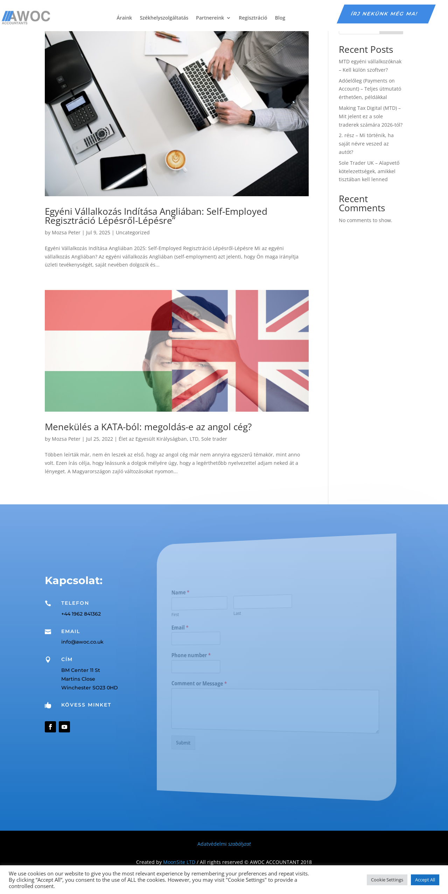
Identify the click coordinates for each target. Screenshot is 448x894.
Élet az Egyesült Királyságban (153, 438)
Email (200, 629)
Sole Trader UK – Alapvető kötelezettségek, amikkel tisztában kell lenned (369, 171)
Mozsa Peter (66, 232)
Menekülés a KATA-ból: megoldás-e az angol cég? (148, 426)
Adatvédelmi (224, 843)
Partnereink (210, 17)
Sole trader (214, 438)
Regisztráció (253, 17)
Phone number (208, 656)
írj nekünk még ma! (384, 13)
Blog (280, 17)
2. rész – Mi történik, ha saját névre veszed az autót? (366, 143)
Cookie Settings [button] (387, 880)
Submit (202, 739)
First (197, 617)
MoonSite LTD (179, 862)
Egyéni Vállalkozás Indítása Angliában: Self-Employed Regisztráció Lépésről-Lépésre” (156, 216)
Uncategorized (133, 232)
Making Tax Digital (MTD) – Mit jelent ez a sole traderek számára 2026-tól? (370, 116)
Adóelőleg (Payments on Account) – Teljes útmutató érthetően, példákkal (370, 89)
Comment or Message (215, 683)
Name (200, 596)
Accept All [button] (425, 880)
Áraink (124, 17)
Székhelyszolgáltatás (164, 17)
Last (244, 614)
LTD (194, 438)
